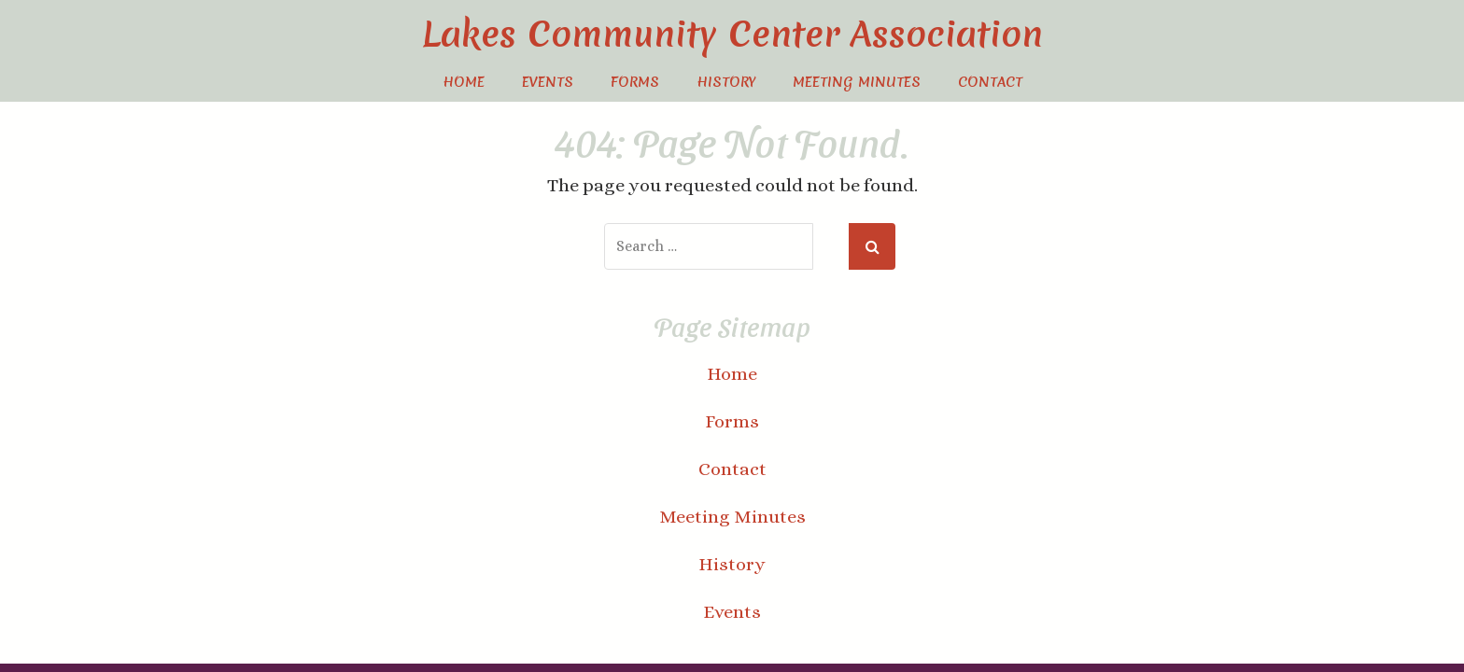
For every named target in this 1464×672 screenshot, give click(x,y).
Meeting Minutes (857, 82)
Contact (990, 82)
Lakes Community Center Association (732, 34)
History (726, 82)
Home (464, 82)
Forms (635, 82)
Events (547, 82)
